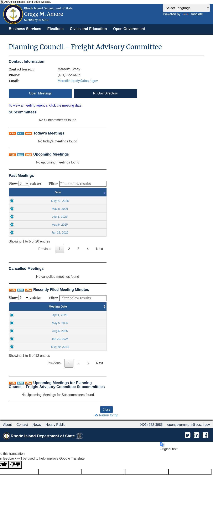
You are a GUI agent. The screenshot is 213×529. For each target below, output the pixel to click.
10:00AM (53, 315)
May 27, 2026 (37, 200)
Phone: (14, 75)
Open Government (129, 29)
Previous (44, 249)
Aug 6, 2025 (37, 224)
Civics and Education (88, 29)
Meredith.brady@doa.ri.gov (78, 81)
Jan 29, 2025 (37, 232)
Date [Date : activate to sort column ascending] (37, 192)
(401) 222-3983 (151, 424)
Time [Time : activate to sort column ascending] (86, 192)
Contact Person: (22, 69)
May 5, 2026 (37, 208)
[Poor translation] (15, 465)
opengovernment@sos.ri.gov (188, 424)
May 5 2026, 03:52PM (87, 315)
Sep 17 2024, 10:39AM (88, 346)
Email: (14, 81)
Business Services (25, 29)
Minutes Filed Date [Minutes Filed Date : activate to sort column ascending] (88, 306)
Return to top (106, 415)
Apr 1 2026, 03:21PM (87, 331)
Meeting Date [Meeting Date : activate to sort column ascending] (24, 306)
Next (99, 249)
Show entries (25, 183)
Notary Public (55, 424)
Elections (55, 29)
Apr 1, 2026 (37, 216)
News (36, 424)
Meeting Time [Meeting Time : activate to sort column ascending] (53, 306)
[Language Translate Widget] (186, 8)
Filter (77, 184)
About (7, 424)
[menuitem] (25, 29)
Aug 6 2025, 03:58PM (88, 339)
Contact (22, 424)
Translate (192, 14)
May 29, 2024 (24, 346)
